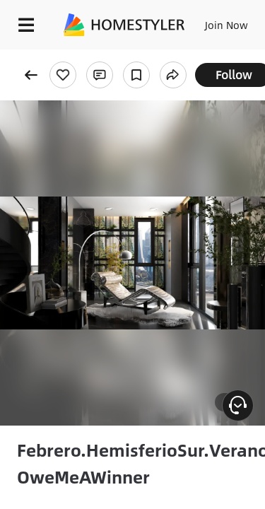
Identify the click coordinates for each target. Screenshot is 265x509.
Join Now (226, 25)
